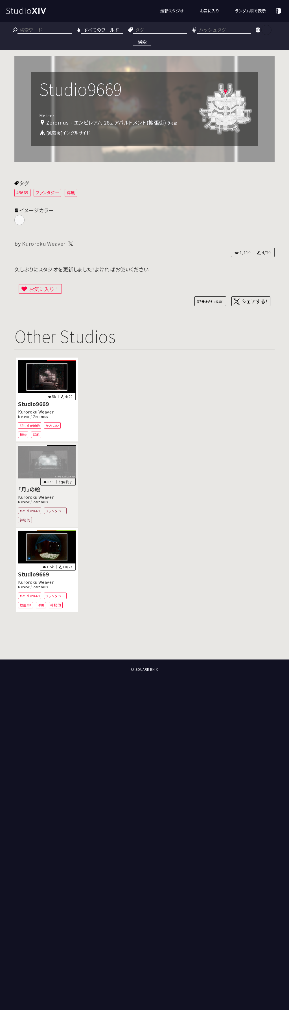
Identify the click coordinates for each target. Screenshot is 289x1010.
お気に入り (209, 11)
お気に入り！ (44, 289)
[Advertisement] (144, 638)
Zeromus (40, 416)
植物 (23, 434)
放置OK (26, 605)
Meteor (23, 416)
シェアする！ (255, 301)
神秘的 (25, 519)
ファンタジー (47, 192)
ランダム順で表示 (250, 11)
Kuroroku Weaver (43, 243)
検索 (142, 41)
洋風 (71, 192)
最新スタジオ (171, 11)
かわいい (52, 425)
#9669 (22, 192)
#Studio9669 (30, 425)
